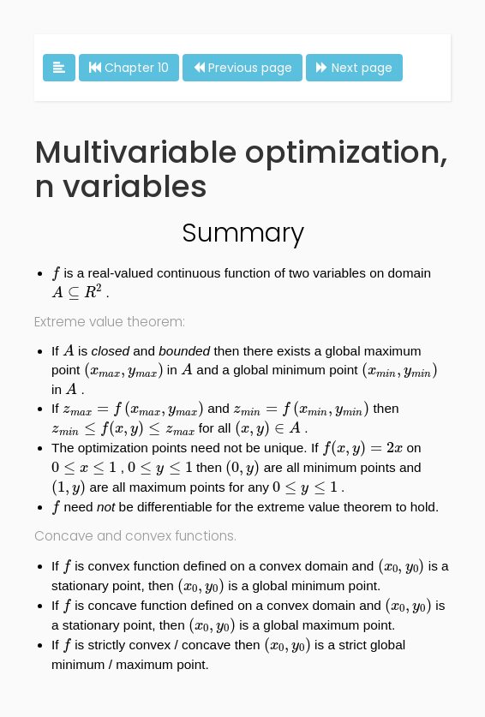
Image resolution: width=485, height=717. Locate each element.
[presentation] (55, 274)
